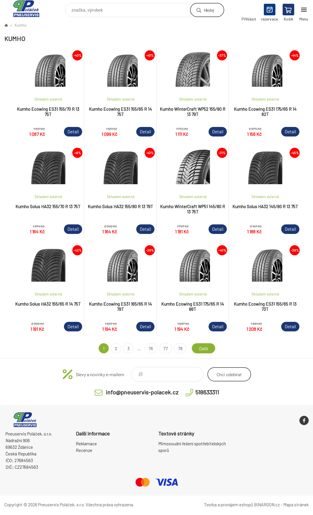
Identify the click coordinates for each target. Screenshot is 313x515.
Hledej (209, 10)
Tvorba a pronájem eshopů (228, 504)
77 (165, 348)
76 (150, 348)
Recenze (84, 450)
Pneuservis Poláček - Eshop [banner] (30, 8)
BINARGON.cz (267, 504)
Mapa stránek (296, 504)
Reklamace (86, 443)
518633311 (207, 392)
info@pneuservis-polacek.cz (142, 392)
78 (179, 348)
